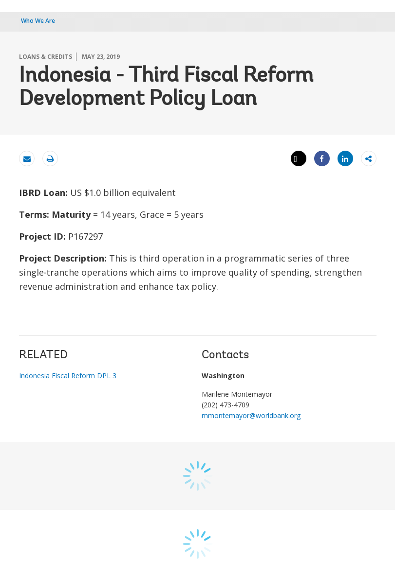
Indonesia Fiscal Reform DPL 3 (67, 375)
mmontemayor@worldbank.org (251, 415)
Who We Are (38, 21)
